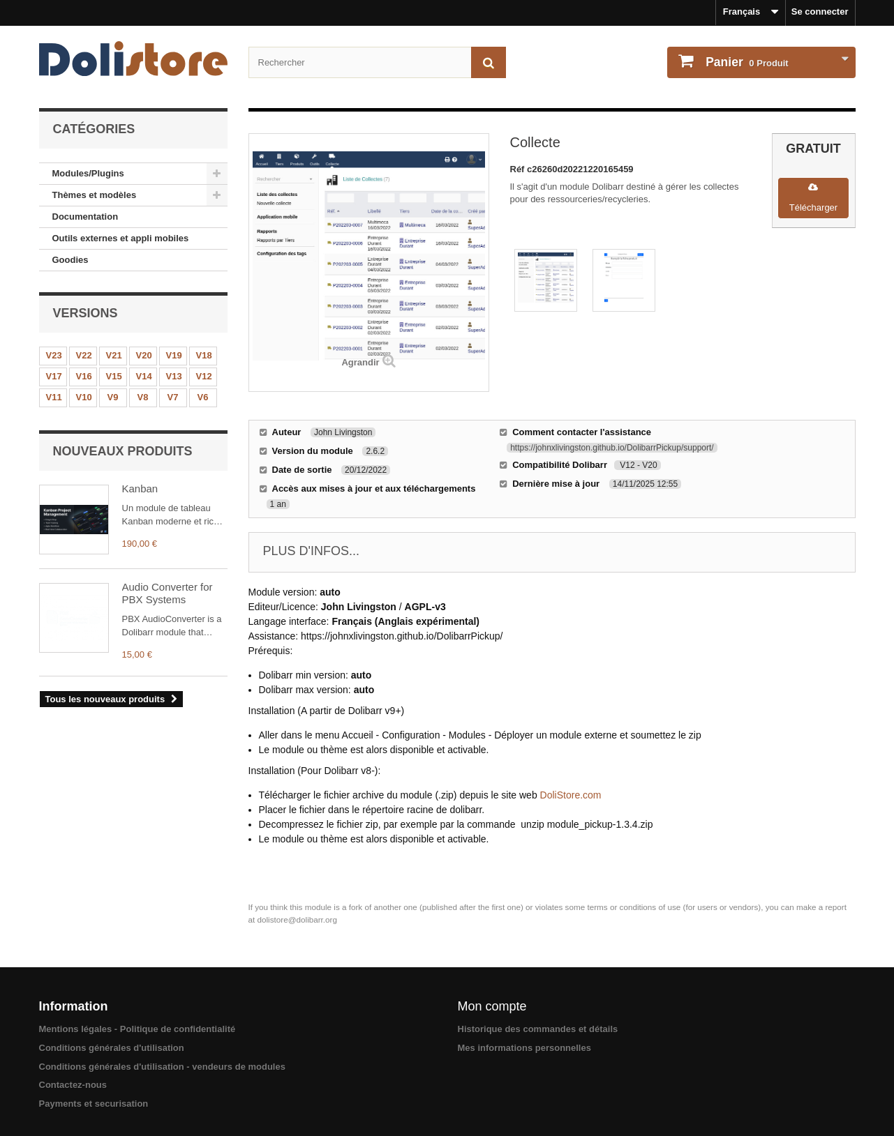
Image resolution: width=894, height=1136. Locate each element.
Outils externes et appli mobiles (120, 238)
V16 (84, 376)
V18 (204, 355)
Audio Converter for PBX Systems (167, 593)
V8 (143, 397)
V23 (54, 355)
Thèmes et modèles (94, 195)
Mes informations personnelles (524, 1048)
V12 (204, 376)
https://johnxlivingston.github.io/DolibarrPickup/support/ (612, 448)
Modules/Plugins (88, 173)
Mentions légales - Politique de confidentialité (137, 1029)
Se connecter (820, 11)
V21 (114, 355)
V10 (84, 397)
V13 (174, 376)
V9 (113, 397)
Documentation (85, 216)
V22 (84, 355)
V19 (174, 355)
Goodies (70, 260)
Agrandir (360, 362)
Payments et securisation (94, 1103)
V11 (54, 397)
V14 (144, 376)
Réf (519, 169)
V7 (173, 397)
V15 (114, 376)
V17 (54, 376)
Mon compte (492, 1006)
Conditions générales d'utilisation (111, 1048)
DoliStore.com (571, 795)
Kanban (140, 488)
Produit (746, 62)
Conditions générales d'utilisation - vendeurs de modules (162, 1066)
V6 (203, 397)
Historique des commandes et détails (538, 1029)
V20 (144, 355)
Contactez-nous (73, 1085)
